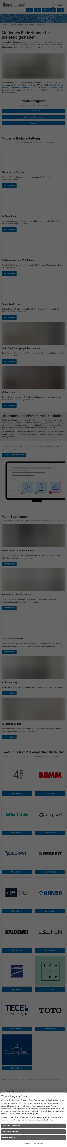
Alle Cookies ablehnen (10, 1131)
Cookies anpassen (8, 1137)
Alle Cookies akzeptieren (11, 1126)
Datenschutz (38, 1143)
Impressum (28, 1143)
